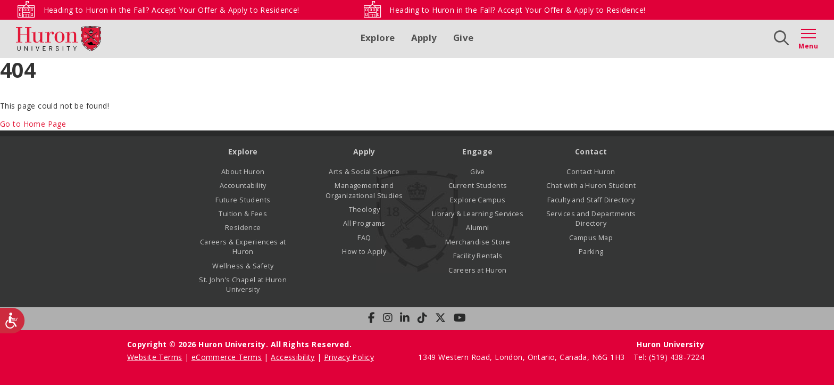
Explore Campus (477, 199)
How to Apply (364, 251)
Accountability (243, 185)
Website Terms (154, 357)
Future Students (242, 199)
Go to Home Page (33, 124)
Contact (591, 151)
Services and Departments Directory (591, 218)
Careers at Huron (477, 270)
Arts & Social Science (364, 171)
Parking (591, 251)
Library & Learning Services (477, 213)
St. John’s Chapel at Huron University (243, 284)
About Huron (243, 171)
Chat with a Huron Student (591, 185)
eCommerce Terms (226, 357)
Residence (243, 227)
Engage (477, 151)
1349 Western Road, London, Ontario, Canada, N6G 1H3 (522, 357)
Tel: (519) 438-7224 (668, 357)
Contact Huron (590, 171)
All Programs (364, 223)
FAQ (364, 237)
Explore (378, 37)
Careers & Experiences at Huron (243, 246)
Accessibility (292, 357)
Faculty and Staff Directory (591, 199)
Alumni (477, 227)
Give (463, 37)
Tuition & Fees (243, 213)
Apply (424, 37)
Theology (364, 209)
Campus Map (591, 237)
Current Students (477, 185)
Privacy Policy (349, 357)
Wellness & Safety (242, 266)
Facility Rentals (478, 255)
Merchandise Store (477, 242)
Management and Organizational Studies (364, 190)
